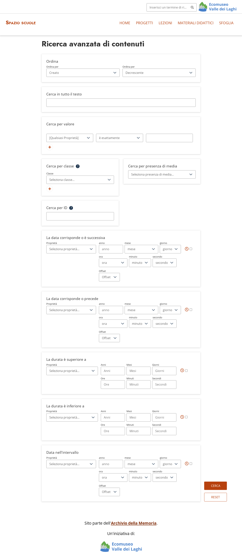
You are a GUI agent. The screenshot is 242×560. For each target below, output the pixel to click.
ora (113, 261)
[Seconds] (164, 384)
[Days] (164, 371)
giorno (170, 247)
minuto (140, 261)
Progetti (144, 22)
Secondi (164, 383)
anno (111, 247)
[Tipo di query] (119, 138)
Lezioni (165, 22)
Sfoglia (226, 22)
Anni (113, 369)
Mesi (138, 369)
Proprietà (71, 247)
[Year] (111, 249)
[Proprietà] (69, 138)
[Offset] (109, 277)
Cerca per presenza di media (152, 166)
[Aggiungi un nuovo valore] (49, 147)
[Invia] (192, 7)
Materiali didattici (195, 22)
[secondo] (165, 263)
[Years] (113, 371)
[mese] (141, 249)
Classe (80, 178)
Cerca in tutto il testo (64, 94)
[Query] (172, 7)
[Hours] (113, 384)
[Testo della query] (169, 138)
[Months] (138, 371)
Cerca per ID (56, 207)
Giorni (164, 369)
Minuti (138, 383)
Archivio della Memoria (134, 523)
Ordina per (83, 71)
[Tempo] (188, 248)
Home (124, 22)
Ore (113, 383)
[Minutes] (138, 384)
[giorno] (170, 249)
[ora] (113, 263)
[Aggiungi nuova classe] (49, 188)
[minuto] (140, 263)
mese (141, 247)
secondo (165, 261)
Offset (109, 275)
